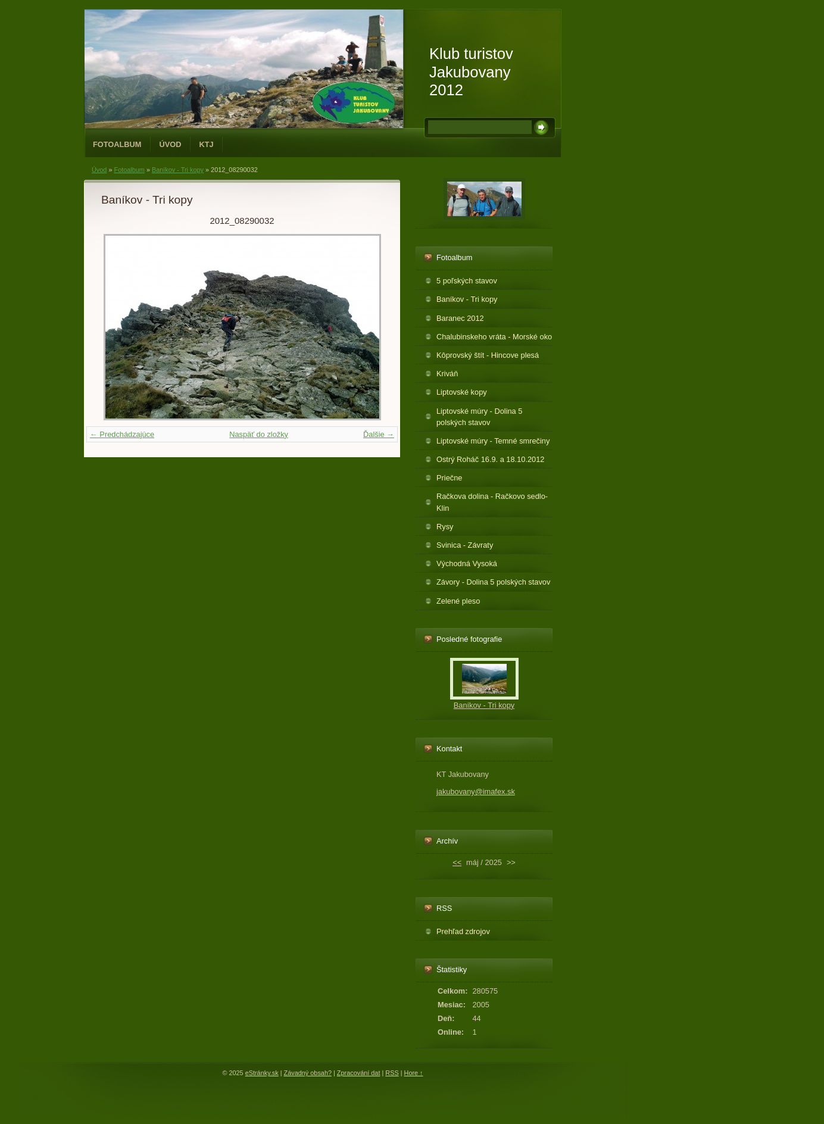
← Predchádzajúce (122, 434)
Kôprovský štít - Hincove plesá (487, 355)
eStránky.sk (262, 1072)
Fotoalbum (117, 144)
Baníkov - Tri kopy (178, 169)
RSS (391, 1072)
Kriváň (447, 373)
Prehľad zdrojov (463, 931)
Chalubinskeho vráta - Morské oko (494, 336)
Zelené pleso (458, 601)
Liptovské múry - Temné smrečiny (493, 440)
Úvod (171, 144)
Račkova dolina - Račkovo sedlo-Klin (492, 502)
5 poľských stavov (466, 280)
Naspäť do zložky (258, 434)
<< (456, 862)
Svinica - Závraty (464, 545)
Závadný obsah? (308, 1072)
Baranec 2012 (460, 318)
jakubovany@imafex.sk (475, 791)
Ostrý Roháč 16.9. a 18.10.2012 (490, 459)
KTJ (206, 144)
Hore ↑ (413, 1072)
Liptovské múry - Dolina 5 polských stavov (479, 417)
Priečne (449, 477)
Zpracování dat (358, 1072)
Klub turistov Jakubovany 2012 (471, 71)
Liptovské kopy (461, 392)
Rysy (444, 526)
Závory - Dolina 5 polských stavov (493, 581)
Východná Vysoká (466, 563)
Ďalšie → (378, 434)
